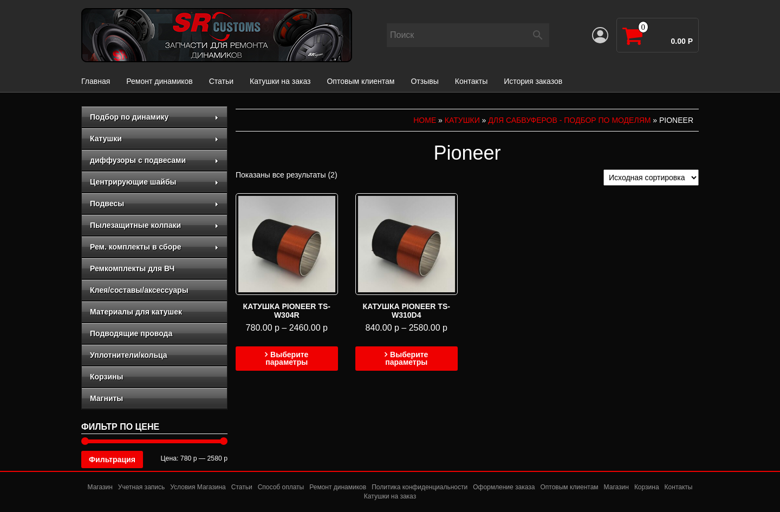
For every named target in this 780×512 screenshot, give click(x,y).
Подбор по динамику (154, 117)
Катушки (154, 138)
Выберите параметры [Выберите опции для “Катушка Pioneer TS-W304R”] (286, 358)
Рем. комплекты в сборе (154, 246)
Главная (95, 81)
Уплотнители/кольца (128, 355)
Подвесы (154, 203)
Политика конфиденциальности (419, 487)
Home (424, 120)
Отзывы (424, 81)
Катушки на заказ (280, 81)
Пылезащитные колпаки (154, 225)
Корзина (646, 487)
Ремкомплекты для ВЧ (132, 268)
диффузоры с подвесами (154, 160)
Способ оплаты (281, 487)
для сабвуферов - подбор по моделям (569, 120)
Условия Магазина (198, 487)
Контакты (471, 81)
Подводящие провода (131, 333)
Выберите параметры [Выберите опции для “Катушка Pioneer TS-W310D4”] (406, 358)
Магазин (100, 487)
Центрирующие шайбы (154, 182)
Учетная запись (141, 487)
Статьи (221, 81)
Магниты (106, 398)
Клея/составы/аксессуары (139, 290)
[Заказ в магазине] (651, 177)
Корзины (106, 376)
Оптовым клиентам (360, 81)
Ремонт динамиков (159, 81)
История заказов (533, 81)
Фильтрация (112, 459)
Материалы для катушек (136, 311)
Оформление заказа (504, 487)
